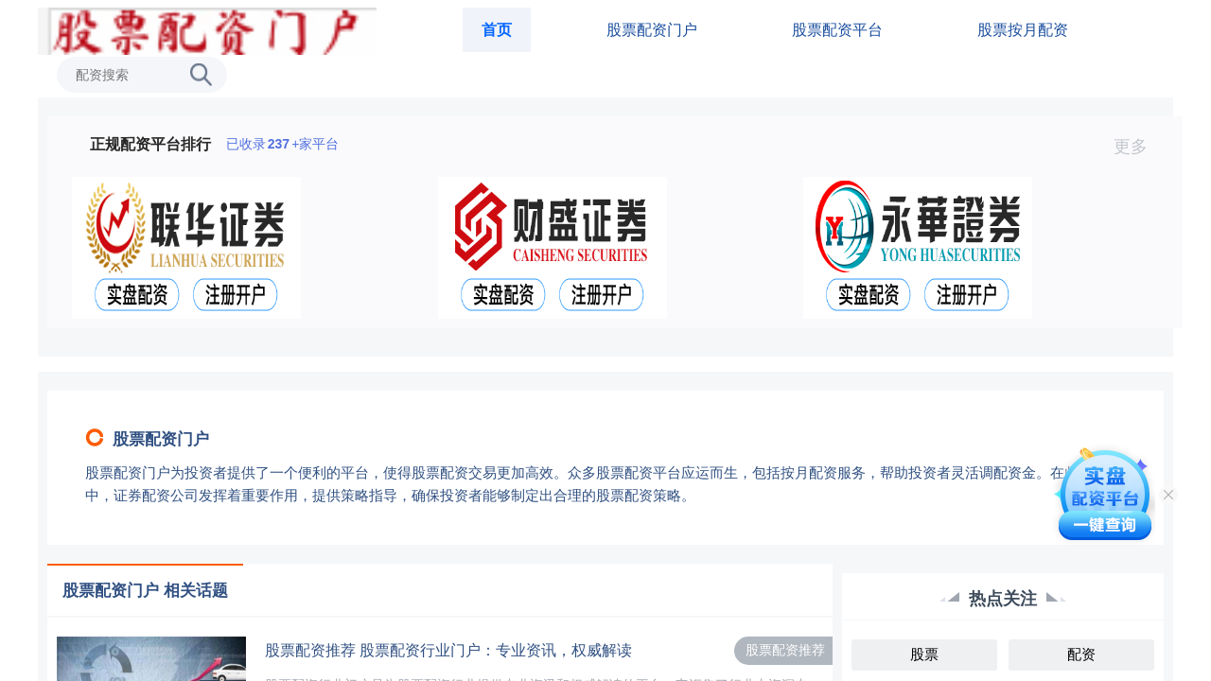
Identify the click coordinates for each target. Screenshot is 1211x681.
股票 (924, 654)
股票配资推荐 (785, 649)
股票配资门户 (651, 30)
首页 (497, 30)
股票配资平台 (837, 30)
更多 (1139, 146)
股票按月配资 (1022, 30)
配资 (1081, 654)
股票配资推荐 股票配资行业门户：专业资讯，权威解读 (448, 650)
